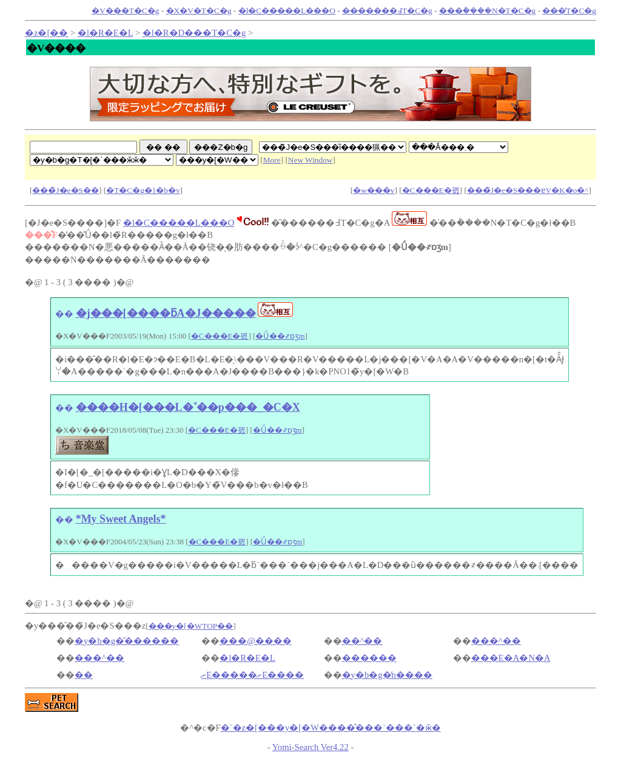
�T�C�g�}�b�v (143, 190)
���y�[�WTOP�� (191, 626)
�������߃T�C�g (387, 10)
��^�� (362, 641)
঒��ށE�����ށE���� (252, 675)
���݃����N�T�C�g (487, 10)
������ (369, 658)
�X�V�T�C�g (199, 10)
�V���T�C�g (125, 10)
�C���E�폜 (431, 190)
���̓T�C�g (569, 10)
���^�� (496, 641)
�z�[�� (46, 33)
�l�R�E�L (105, 33)
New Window (310, 159)
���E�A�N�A (511, 658)
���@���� (256, 641)
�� (64, 314)
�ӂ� (331, 727)
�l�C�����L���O (286, 10)
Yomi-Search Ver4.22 (310, 747)
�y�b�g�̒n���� (387, 675)
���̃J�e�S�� (65, 190)
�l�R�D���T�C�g (194, 33)
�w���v (373, 190)
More (272, 159)
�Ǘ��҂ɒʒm (279, 335)
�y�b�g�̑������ (127, 641)
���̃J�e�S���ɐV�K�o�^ (528, 190)
